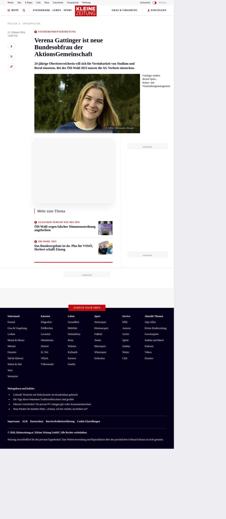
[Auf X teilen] (11, 56)
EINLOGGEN (157, 10)
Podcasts (149, 346)
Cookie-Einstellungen (88, 421)
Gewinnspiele (152, 334)
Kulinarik (72, 352)
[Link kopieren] (11, 66)
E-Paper (28, 2)
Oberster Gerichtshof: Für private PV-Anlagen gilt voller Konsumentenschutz (52, 404)
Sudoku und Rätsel (154, 340)
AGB (25, 421)
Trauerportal (72, 2)
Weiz (10, 370)
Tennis (97, 340)
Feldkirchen (47, 328)
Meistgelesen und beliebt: (21, 388)
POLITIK (14, 23)
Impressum (14, 421)
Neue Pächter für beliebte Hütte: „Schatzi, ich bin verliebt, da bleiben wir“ (50, 409)
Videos (148, 352)
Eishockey (99, 358)
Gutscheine (58, 2)
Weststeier (13, 376)
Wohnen (72, 346)
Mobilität (72, 328)
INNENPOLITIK (32, 23)
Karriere (72, 358)
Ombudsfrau (74, 334)
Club (38, 2)
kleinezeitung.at (24, 432)
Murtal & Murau (16, 340)
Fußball (98, 334)
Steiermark (41, 10)
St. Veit (44, 352)
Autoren (126, 328)
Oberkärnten (47, 340)
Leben (57, 10)
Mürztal (12, 346)
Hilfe (125, 322)
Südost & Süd (15, 364)
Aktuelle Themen (154, 316)
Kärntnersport (101, 328)
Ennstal (11, 322)
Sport (68, 10)
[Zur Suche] (24, 10)
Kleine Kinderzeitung (155, 328)
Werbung (86, 2)
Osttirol (44, 346)
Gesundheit (73, 322)
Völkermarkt (47, 364)
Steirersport (100, 322)
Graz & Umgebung (124, 10)
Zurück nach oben (87, 308)
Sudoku (126, 346)
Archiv (125, 334)
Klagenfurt (46, 322)
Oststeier (12, 352)
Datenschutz (36, 421)
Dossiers (149, 358)
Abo (19, 2)
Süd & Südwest (15, 358)
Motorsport (100, 346)
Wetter (11, 2)
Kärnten (162, 2)
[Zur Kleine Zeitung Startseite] (86, 12)
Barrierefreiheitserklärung (60, 421)
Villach (44, 358)
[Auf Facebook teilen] (11, 46)
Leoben (11, 334)
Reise (70, 340)
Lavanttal (45, 334)
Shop (46, 2)
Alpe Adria (150, 322)
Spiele (125, 340)
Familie (71, 364)
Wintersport (100, 352)
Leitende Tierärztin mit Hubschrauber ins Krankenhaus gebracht (45, 394)
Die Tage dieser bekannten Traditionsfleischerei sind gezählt (43, 399)
